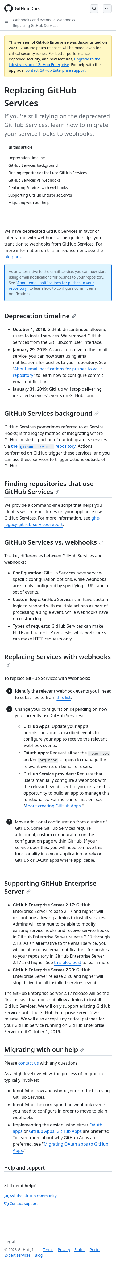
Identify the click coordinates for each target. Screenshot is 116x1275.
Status (79, 1249)
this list (63, 697)
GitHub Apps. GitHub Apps (55, 1131)
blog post (13, 257)
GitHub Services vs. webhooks (53, 542)
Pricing (96, 1249)
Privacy (64, 1249)
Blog (39, 1255)
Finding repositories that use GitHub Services (49, 487)
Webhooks (66, 19)
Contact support (21, 1203)
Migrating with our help (44, 1049)
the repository (43, 446)
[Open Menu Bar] (107, 8)
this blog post (67, 962)
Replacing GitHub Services (35, 25)
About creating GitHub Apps (53, 806)
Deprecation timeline (40, 315)
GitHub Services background (51, 413)
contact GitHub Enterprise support (56, 70)
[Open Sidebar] (6, 22)
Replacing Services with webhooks (57, 659)
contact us (28, 1063)
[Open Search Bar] (94, 8)
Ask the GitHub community (30, 1195)
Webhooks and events (32, 19)
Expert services (17, 1255)
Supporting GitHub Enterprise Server (50, 887)
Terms (48, 1249)
